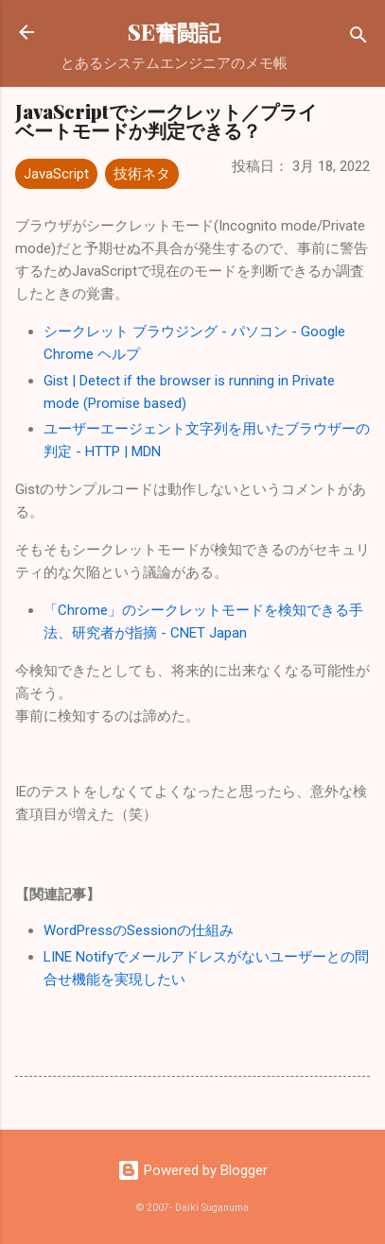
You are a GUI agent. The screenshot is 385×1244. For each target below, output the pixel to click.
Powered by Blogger (192, 1170)
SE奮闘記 (174, 31)
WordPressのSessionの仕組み (139, 930)
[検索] (358, 38)
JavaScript (56, 173)
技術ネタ (142, 173)
